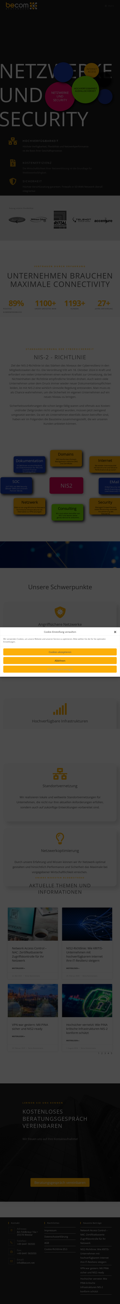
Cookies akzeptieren (60, 652)
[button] (115, 632)
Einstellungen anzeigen (60, 669)
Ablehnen (60, 660)
